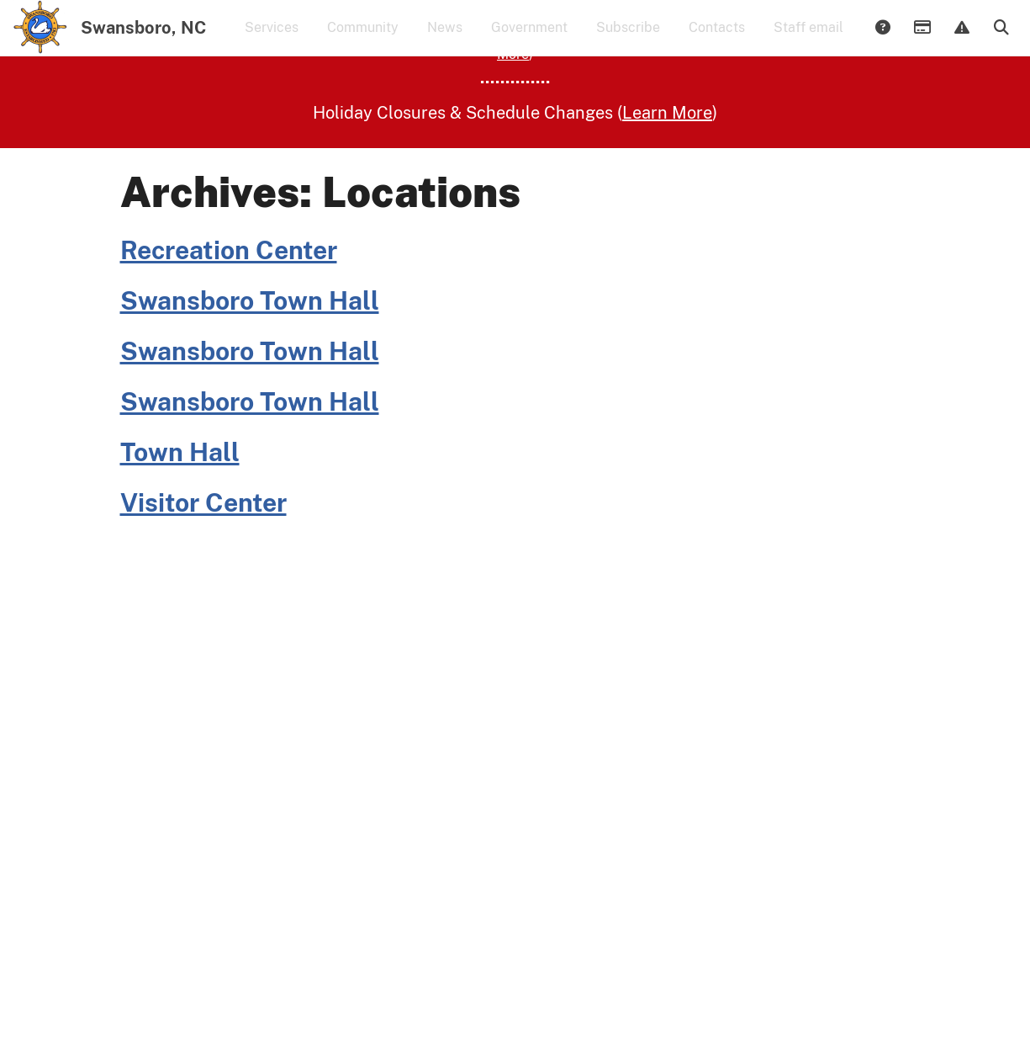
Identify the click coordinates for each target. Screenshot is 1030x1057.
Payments (921, 39)
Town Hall (180, 516)
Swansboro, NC (143, 39)
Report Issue (961, 39)
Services (271, 38)
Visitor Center (203, 566)
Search (1000, 39)
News (444, 38)
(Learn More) (291, 98)
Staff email (808, 38)
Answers (882, 39)
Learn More (656, 98)
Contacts (717, 38)
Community (363, 38)
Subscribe (628, 38)
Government (529, 38)
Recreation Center (228, 314)
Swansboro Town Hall (249, 364)
